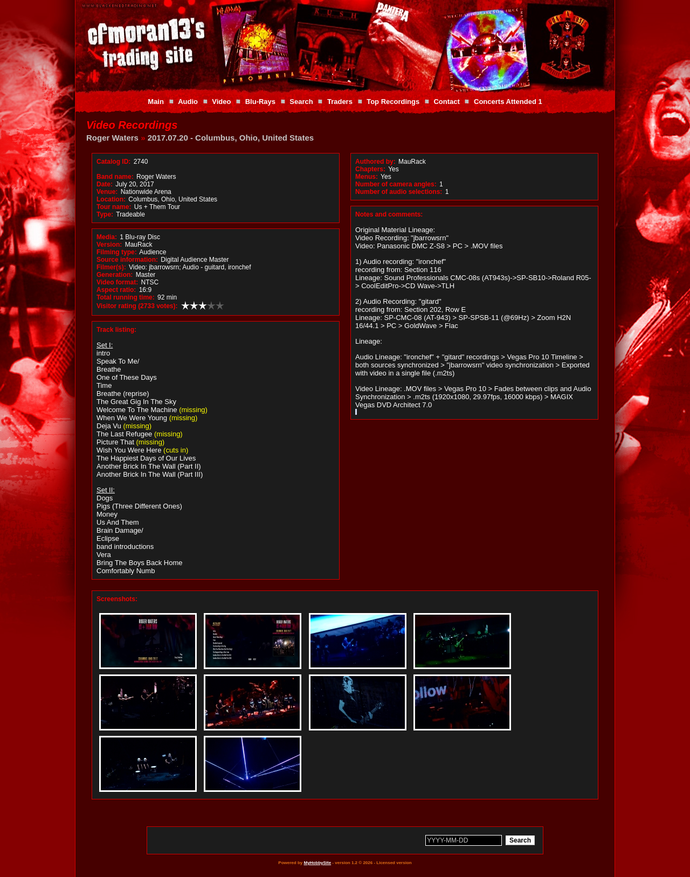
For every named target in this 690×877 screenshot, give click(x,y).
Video (221, 102)
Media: (106, 237)
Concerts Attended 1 (508, 102)
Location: (111, 199)
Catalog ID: (113, 161)
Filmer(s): (111, 267)
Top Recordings (393, 102)
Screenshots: (116, 599)
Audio (188, 102)
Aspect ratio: (116, 290)
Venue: (107, 192)
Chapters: (370, 169)
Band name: (115, 176)
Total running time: (125, 297)
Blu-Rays (260, 102)
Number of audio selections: (398, 192)
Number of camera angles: (396, 184)
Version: (109, 244)
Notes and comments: (389, 214)
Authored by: (375, 161)
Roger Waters (112, 137)
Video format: (117, 282)
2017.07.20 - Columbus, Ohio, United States (231, 137)
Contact (446, 102)
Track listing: (116, 329)
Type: (104, 214)
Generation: (114, 275)
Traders (340, 102)
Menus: (366, 176)
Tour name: (113, 207)
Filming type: (116, 252)
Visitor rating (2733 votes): (137, 306)
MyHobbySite (317, 862)
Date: (104, 184)
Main (156, 102)
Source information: (127, 259)
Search (301, 102)
